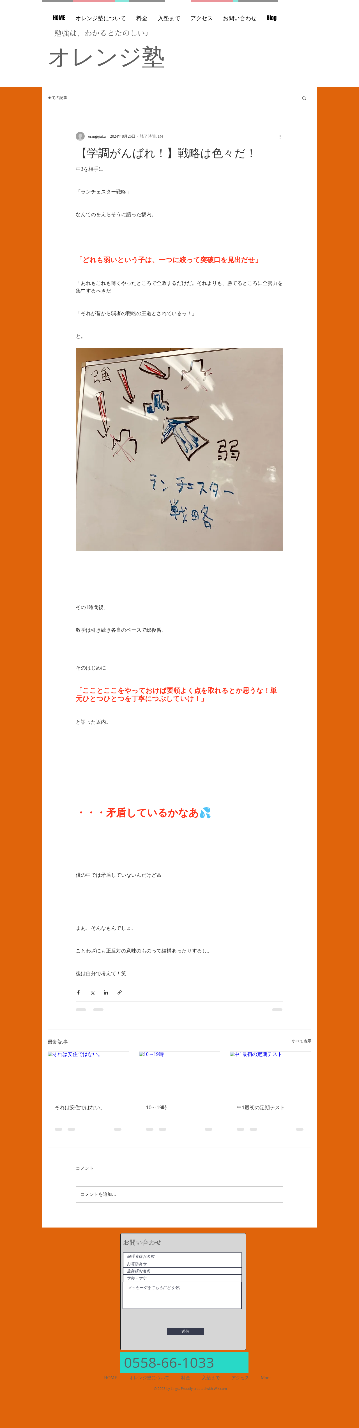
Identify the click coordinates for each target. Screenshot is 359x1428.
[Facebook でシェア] (78, 992)
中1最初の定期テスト (261, 1107)
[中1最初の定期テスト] (270, 1074)
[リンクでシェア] (119, 992)
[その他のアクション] (280, 136)
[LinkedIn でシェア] (106, 992)
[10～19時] (179, 1074)
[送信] (185, 1331)
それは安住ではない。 (80, 1107)
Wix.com (220, 1388)
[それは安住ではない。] (88, 1074)
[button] (304, 98)
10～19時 (156, 1107)
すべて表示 (301, 1041)
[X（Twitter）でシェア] (92, 992)
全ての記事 (57, 98)
